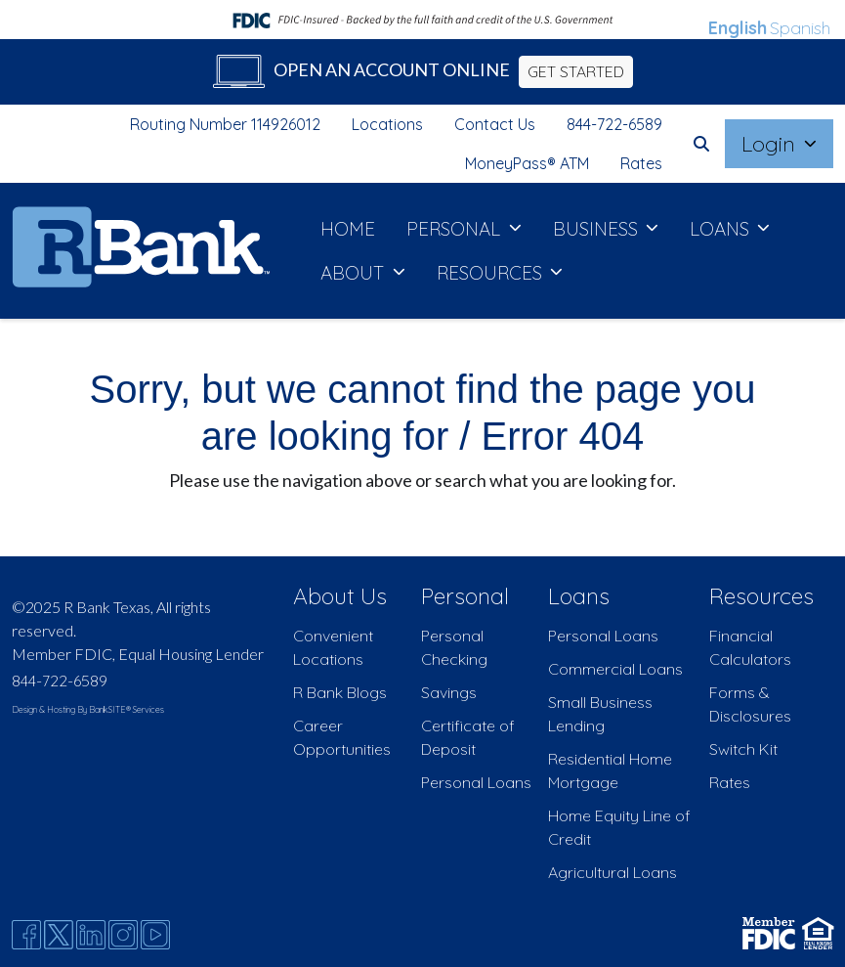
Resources (761, 596)
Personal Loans (476, 782)
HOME (347, 229)
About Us (340, 596)
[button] (701, 143)
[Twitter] (58, 934)
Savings (449, 692)
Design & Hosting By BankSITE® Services (88, 709)
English (737, 28)
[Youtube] (155, 934)
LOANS (722, 229)
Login (771, 143)
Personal (465, 596)
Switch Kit (743, 749)
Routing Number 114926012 (225, 124)
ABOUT (354, 273)
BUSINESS (598, 229)
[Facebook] (26, 934)
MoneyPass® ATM (527, 163)
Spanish (800, 28)
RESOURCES (492, 273)
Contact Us (494, 124)
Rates (641, 163)
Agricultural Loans (612, 872)
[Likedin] (91, 934)
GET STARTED (576, 71)
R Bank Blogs (340, 692)
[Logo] (141, 250)
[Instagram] (123, 934)
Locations (387, 124)
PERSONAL (455, 229)
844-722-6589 (614, 124)
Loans (579, 596)
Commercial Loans (615, 669)
